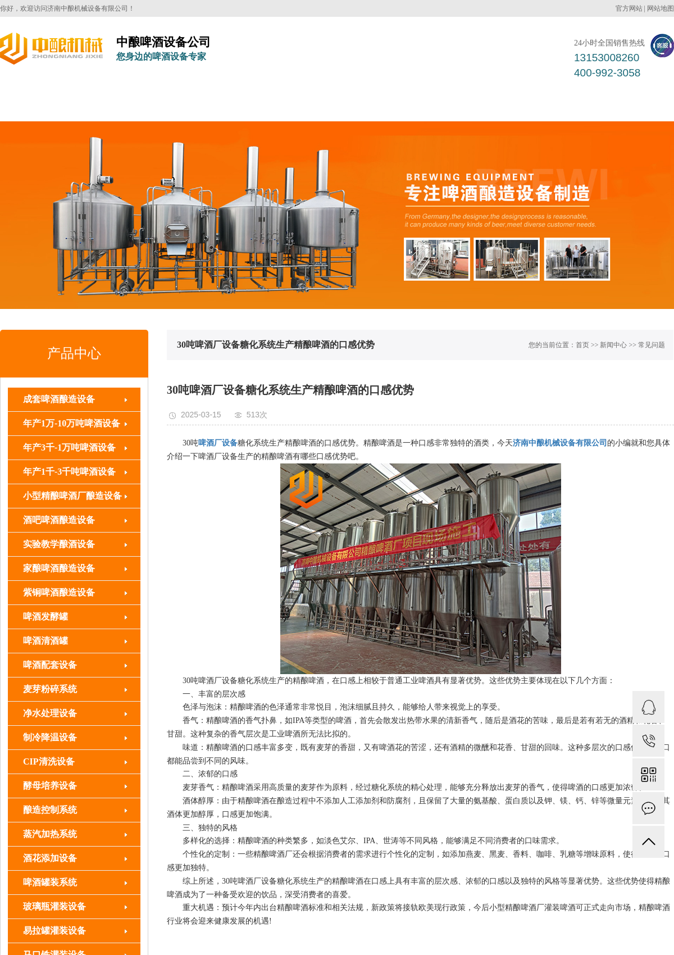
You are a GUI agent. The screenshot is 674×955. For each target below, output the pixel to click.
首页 (582, 345)
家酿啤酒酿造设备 (59, 568)
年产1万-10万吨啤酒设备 (71, 423)
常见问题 (651, 345)
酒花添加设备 (50, 858)
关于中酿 (572, 104)
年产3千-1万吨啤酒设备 (69, 447)
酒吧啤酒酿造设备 (59, 520)
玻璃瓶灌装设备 (54, 906)
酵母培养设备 (50, 785)
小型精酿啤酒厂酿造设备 (72, 496)
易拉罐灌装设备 (54, 930)
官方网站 (629, 8)
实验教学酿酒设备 (59, 544)
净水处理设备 (50, 713)
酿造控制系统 (50, 810)
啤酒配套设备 (213, 104)
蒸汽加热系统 (50, 834)
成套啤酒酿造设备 (120, 104)
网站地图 (660, 8)
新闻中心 (505, 104)
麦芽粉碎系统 (50, 689)
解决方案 (439, 104)
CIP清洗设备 (49, 761)
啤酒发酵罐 (45, 616)
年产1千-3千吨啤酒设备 (69, 471)
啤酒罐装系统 (298, 104)
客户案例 (373, 104)
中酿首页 (36, 104)
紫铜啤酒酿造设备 (59, 592)
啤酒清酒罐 (45, 640)
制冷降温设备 (50, 737)
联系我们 (638, 104)
